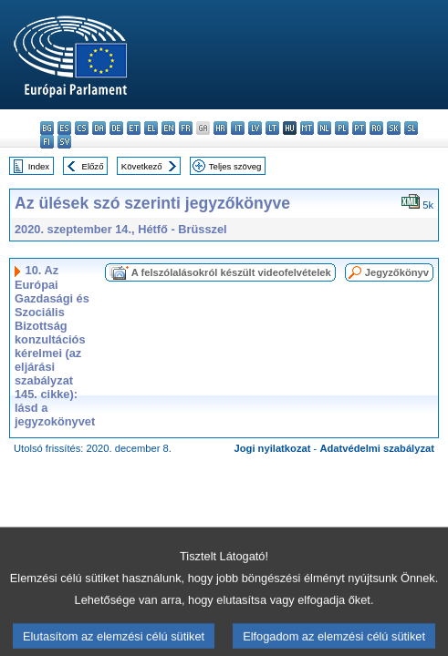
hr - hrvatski (220, 128)
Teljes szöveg (235, 166)
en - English (168, 128)
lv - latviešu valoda (255, 128)
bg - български (47, 128)
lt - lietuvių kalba (272, 128)
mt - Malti (307, 128)
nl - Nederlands (324, 128)
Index (38, 166)
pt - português (359, 128)
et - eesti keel (134, 128)
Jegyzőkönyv (397, 272)
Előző (93, 166)
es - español (64, 128)
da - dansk (99, 128)
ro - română (376, 128)
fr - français (186, 128)
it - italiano (238, 128)
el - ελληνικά (151, 128)
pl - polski (342, 128)
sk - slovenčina (394, 128)
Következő (141, 166)
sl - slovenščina (411, 128)
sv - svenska (64, 142)
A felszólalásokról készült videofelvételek (231, 272)
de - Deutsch (116, 128)
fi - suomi (47, 142)
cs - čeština (82, 128)
